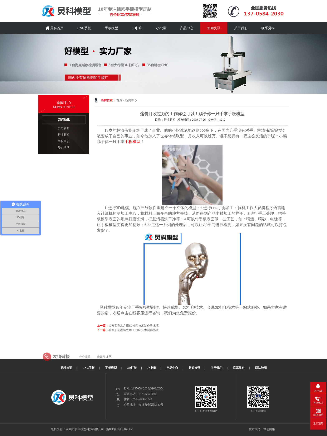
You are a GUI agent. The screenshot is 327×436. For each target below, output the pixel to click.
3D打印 (137, 28)
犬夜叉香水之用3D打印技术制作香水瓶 (133, 325)
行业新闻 (63, 134)
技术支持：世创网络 (262, 429)
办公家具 (85, 363)
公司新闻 (63, 128)
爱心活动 (63, 147)
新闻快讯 (64, 119)
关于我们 (241, 28)
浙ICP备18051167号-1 (120, 429)
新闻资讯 (213, 28)
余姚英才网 (104, 363)
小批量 (161, 28)
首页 (119, 100)
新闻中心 (131, 100)
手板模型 (111, 28)
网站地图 (261, 367)
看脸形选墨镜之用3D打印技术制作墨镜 (133, 330)
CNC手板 (84, 28)
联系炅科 (268, 28)
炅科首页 (54, 28)
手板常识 (63, 141)
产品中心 (186, 28)
